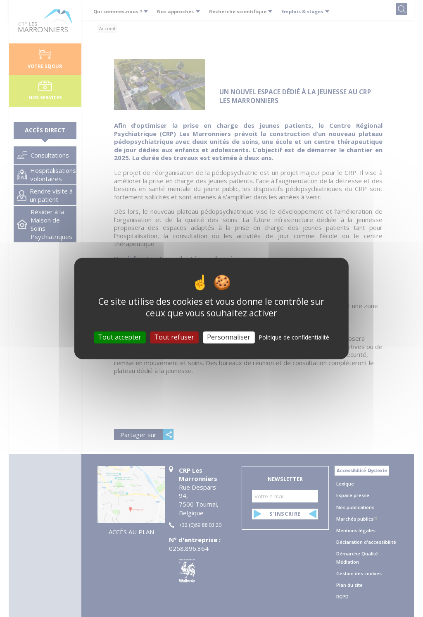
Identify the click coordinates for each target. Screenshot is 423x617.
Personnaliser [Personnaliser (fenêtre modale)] (228, 337)
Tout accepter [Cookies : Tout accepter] (119, 337)
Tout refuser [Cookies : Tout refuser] (174, 337)
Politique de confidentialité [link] (294, 337)
